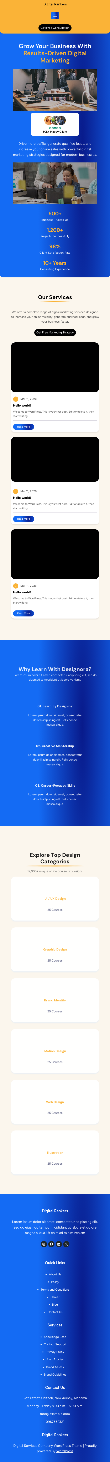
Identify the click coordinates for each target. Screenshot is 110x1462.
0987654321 (55, 1422)
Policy (55, 1282)
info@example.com (55, 1414)
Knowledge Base (55, 1337)
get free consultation (55, 28)
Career (55, 1297)
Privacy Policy (55, 1352)
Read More (24, 427)
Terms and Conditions (55, 1289)
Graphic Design (55, 968)
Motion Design (55, 1070)
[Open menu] (55, 15)
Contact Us (55, 1312)
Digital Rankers (55, 4)
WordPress (64, 1451)
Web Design (55, 1120)
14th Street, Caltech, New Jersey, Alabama (55, 1398)
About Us (55, 1274)
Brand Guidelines (55, 1374)
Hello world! (22, 406)
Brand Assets (55, 1367)
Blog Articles (55, 1359)
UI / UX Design (55, 917)
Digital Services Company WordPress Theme (47, 1445)
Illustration (55, 1171)
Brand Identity (55, 1019)
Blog (55, 1304)
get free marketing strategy (55, 332)
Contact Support (55, 1344)
